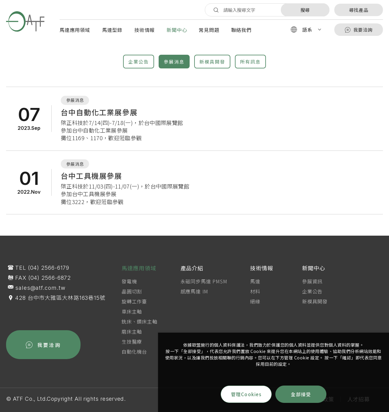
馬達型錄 (112, 29)
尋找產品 (358, 10)
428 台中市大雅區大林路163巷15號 (60, 301)
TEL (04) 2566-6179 (42, 271)
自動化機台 (134, 356)
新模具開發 (212, 61)
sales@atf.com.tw (40, 291)
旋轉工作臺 (134, 306)
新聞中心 (177, 29)
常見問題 (209, 29)
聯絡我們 (241, 29)
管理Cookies (246, 394)
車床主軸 (132, 316)
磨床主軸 (132, 336)
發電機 (129, 286)
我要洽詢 (359, 29)
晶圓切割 (132, 296)
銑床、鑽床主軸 (139, 326)
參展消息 (174, 61)
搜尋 (305, 10)
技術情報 (144, 29)
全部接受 (301, 394)
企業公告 (138, 61)
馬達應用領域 (75, 29)
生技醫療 (132, 346)
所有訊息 (250, 61)
